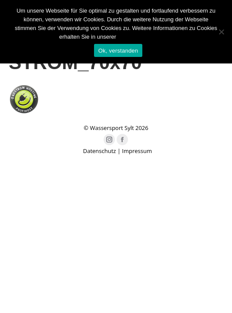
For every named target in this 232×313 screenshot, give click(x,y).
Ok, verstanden (118, 50)
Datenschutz (99, 151)
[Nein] (221, 31)
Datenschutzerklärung (145, 36)
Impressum (137, 151)
